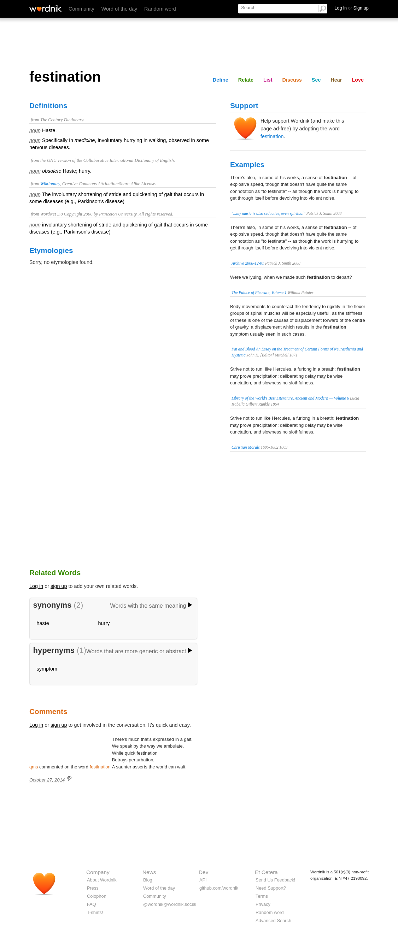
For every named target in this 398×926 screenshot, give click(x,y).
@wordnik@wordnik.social (169, 904)
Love (358, 80)
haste (43, 623)
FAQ (91, 904)
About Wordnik (102, 880)
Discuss (292, 80)
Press (93, 888)
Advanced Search (273, 920)
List (268, 80)
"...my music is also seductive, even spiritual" (268, 213)
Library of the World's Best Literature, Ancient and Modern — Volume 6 (290, 398)
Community (81, 9)
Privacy (263, 904)
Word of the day (119, 9)
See (316, 80)
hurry (104, 623)
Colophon (96, 896)
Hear (336, 80)
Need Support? (271, 888)
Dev (203, 872)
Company (98, 872)
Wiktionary (50, 183)
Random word (160, 9)
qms (33, 766)
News (149, 872)
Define (220, 80)
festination (272, 136)
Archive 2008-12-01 (248, 263)
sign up (59, 586)
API (203, 880)
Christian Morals (246, 447)
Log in (36, 586)
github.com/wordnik (218, 888)
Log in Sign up (351, 8)
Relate (245, 80)
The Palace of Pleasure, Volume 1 (259, 292)
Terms (262, 896)
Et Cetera (266, 872)
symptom (47, 669)
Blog (147, 880)
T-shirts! (95, 912)
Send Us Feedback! (275, 880)
